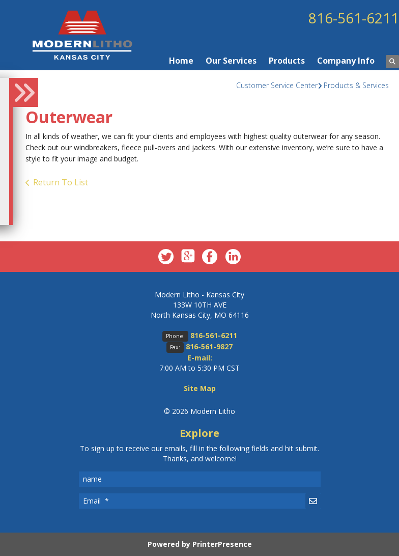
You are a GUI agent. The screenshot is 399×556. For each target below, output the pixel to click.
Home (181, 60)
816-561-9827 (209, 346)
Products (287, 60)
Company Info (346, 60)
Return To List (60, 182)
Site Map (200, 388)
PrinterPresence (222, 544)
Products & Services (356, 85)
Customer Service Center (277, 85)
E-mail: (199, 358)
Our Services (231, 60)
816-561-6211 (353, 17)
